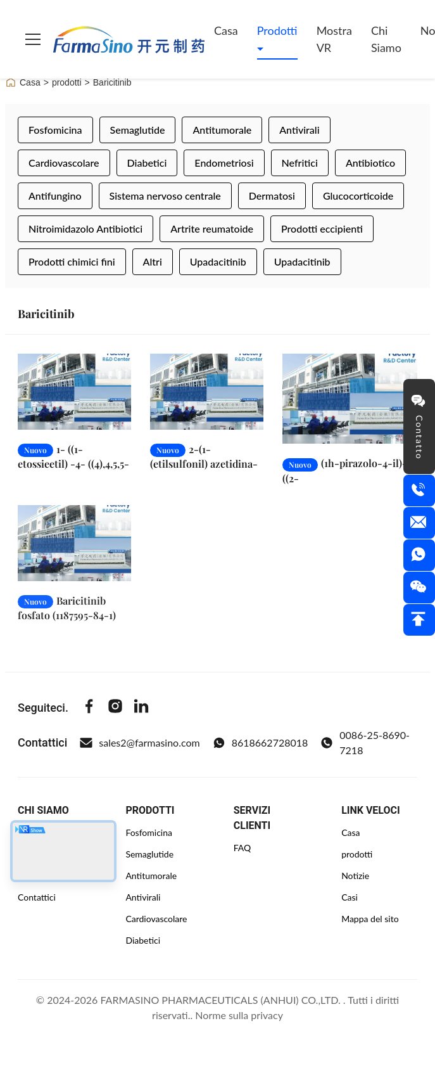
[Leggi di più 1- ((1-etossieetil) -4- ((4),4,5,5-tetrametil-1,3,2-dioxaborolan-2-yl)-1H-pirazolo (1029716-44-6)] (74, 391)
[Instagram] (115, 708)
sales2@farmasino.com (139, 742)
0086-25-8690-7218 (365, 742)
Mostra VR (334, 39)
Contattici (37, 897)
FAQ (242, 847)
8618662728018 (260, 742)
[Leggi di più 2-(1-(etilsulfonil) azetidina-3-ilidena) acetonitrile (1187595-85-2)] (206, 391)
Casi (349, 897)
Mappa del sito (369, 918)
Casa (226, 30)
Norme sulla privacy (239, 1015)
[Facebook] (89, 708)
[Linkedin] (141, 708)
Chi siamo (386, 39)
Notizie (355, 875)
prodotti (67, 82)
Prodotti (277, 30)
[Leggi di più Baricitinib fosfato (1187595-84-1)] (74, 555)
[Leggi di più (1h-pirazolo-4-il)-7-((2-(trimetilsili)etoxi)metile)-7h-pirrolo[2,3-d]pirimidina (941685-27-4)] (349, 399)
